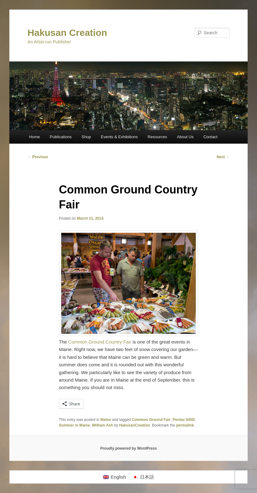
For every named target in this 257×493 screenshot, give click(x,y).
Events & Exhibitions (119, 136)
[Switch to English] (114, 477)
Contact (210, 136)
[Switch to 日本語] (143, 477)
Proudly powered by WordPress (128, 448)
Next (223, 157)
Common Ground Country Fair (99, 341)
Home (34, 136)
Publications (61, 136)
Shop (86, 136)
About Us (185, 136)
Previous (37, 157)
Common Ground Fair (151, 419)
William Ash (102, 425)
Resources (157, 136)
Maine (105, 419)
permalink (185, 425)
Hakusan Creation (67, 32)
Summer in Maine (74, 425)
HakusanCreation (134, 425)
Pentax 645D (184, 419)
